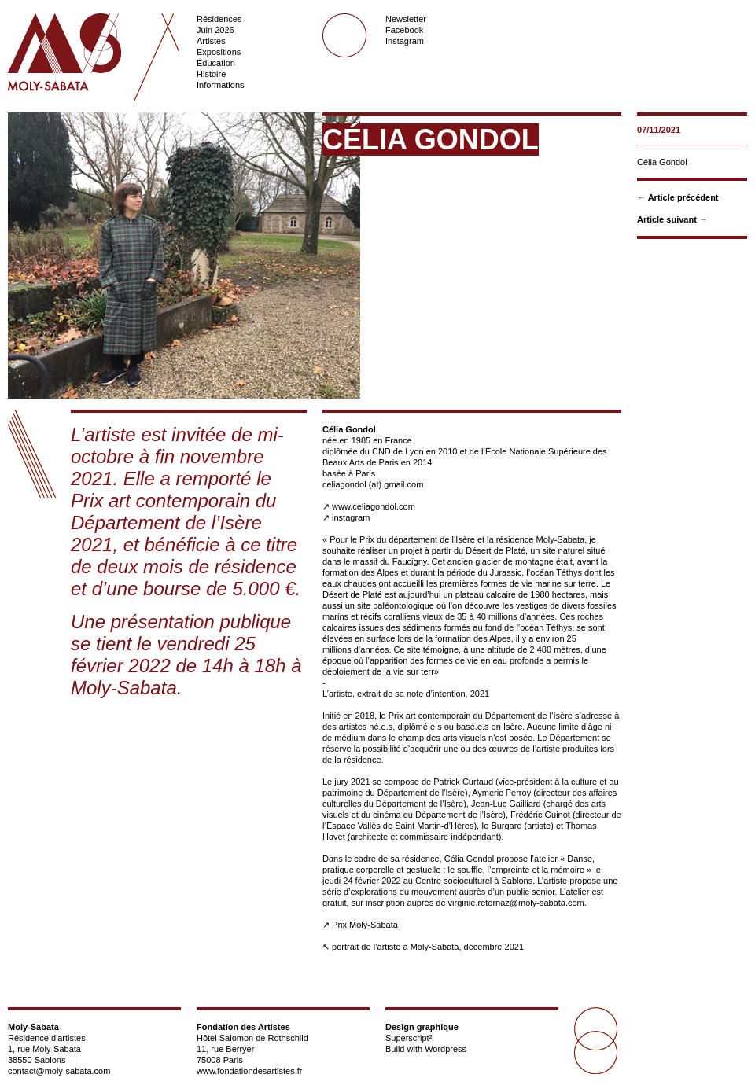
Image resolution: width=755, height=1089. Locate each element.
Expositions (219, 52)
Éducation (216, 63)
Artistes (211, 41)
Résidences (219, 19)
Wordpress (445, 1049)
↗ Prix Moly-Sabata (360, 924)
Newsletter (405, 19)
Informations (221, 85)
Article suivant (667, 219)
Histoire (211, 74)
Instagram (404, 41)
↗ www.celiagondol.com (368, 506)
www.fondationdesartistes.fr (250, 1071)
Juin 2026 (215, 30)
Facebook (404, 30)
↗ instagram (346, 517)
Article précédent (683, 197)
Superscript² (408, 1038)
